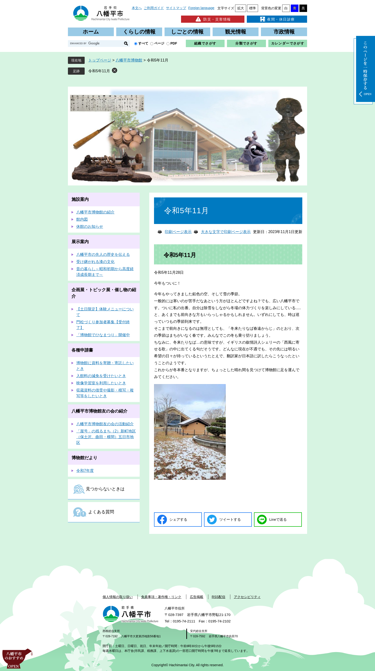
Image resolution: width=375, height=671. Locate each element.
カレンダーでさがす (287, 43)
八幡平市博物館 (129, 60)
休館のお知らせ (89, 226)
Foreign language (201, 8)
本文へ (137, 8)
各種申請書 (82, 350)
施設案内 (80, 199)
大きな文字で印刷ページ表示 (226, 232)
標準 (252, 8)
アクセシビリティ (247, 597)
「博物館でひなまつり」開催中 (103, 335)
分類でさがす (246, 43)
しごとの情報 (187, 32)
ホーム (91, 32)
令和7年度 (85, 471)
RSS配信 (218, 597)
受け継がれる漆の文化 (95, 262)
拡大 (240, 8)
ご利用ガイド (154, 8)
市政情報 (284, 32)
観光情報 (235, 32)
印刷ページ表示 (178, 232)
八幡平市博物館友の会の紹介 (99, 411)
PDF (174, 43)
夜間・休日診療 (277, 19)
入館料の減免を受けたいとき (101, 376)
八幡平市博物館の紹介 (95, 212)
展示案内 (80, 241)
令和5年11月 (99, 71)
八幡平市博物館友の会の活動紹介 (105, 424)
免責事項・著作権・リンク (161, 597)
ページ (159, 43)
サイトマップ (176, 8)
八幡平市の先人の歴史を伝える (103, 254)
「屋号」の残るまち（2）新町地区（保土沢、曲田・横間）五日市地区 (106, 437)
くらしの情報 (139, 32)
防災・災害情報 (212, 19)
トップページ (99, 60)
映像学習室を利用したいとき (101, 383)
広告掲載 (196, 597)
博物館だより (84, 457)
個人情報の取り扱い (118, 597)
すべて (143, 43)
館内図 (82, 219)
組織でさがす (205, 43)
